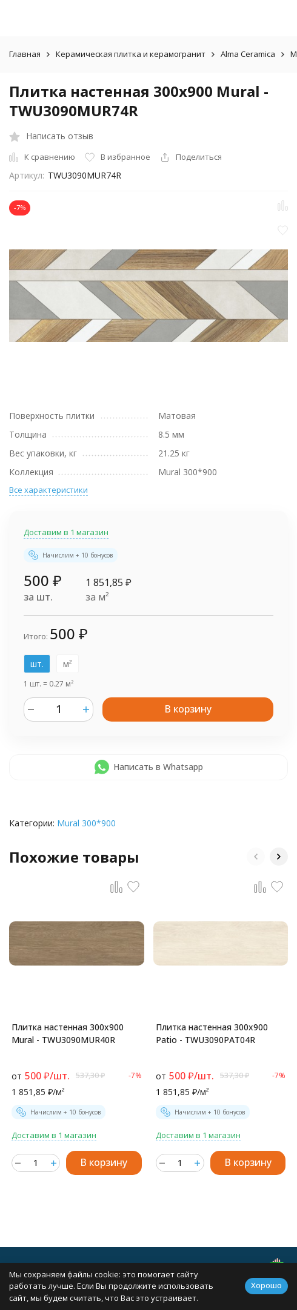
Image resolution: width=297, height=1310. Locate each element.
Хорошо (266, 1285)
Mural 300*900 (86, 823)
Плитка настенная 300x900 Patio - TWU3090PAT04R (212, 1033)
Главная (25, 53)
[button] (256, 857)
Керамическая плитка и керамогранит (130, 53)
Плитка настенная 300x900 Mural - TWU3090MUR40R (68, 1033)
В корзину (188, 709)
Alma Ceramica (248, 53)
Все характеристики (48, 489)
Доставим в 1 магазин (66, 532)
